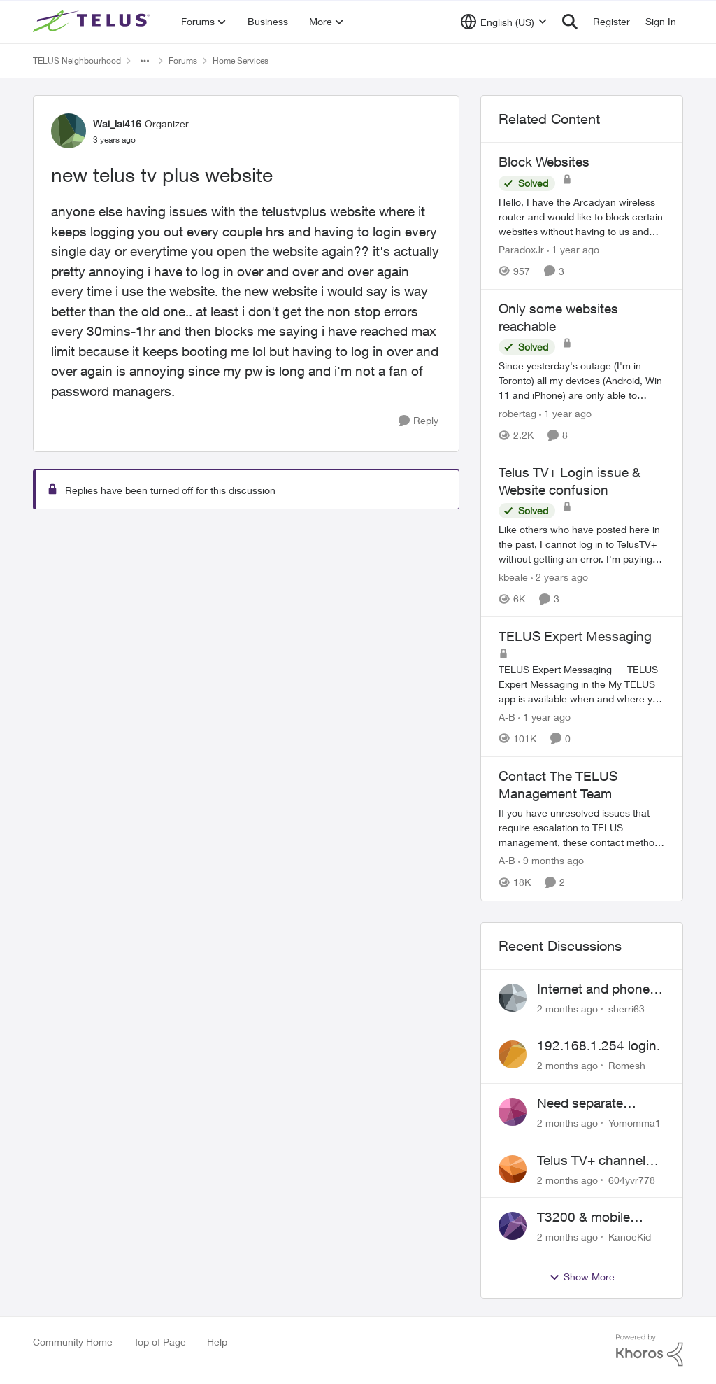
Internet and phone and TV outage (593, 989)
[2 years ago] (559, 577)
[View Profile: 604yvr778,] (513, 1169)
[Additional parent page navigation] (144, 61)
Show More (582, 1277)
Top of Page (160, 1342)
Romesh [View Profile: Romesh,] (626, 1065)
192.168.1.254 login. (598, 1045)
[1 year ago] (573, 249)
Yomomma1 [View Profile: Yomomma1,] (634, 1123)
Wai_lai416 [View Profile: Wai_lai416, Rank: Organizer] (117, 123)
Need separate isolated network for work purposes (595, 1103)
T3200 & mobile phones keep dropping (583, 1217)
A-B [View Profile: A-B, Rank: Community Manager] (507, 717)
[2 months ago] (567, 1008)
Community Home (73, 1342)
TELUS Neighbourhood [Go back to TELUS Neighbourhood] (77, 60)
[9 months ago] (551, 861)
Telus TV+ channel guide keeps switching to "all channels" (591, 1160)
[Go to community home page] (93, 21)
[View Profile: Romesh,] (513, 1054)
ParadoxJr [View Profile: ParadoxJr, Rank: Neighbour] (521, 249)
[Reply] (418, 420)
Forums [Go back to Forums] (183, 60)
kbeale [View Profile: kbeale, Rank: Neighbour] (513, 577)
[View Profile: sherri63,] (513, 998)
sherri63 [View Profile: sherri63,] (626, 1008)
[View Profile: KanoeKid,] (513, 1226)
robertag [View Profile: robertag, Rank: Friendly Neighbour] (517, 413)
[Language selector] (503, 22)
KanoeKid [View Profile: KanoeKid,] (629, 1237)
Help (217, 1342)
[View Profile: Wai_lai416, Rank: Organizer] (68, 130)
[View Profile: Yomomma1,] (513, 1112)
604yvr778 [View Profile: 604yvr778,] (631, 1179)
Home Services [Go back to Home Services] (240, 60)
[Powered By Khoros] (649, 1350)
